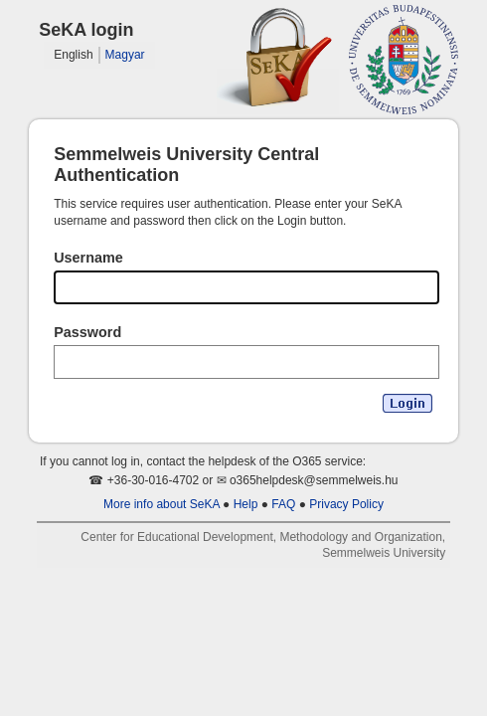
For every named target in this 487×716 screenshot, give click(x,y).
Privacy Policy (346, 504)
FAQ (283, 504)
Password (87, 332)
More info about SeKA (161, 504)
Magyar (125, 55)
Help (246, 504)
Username (88, 258)
